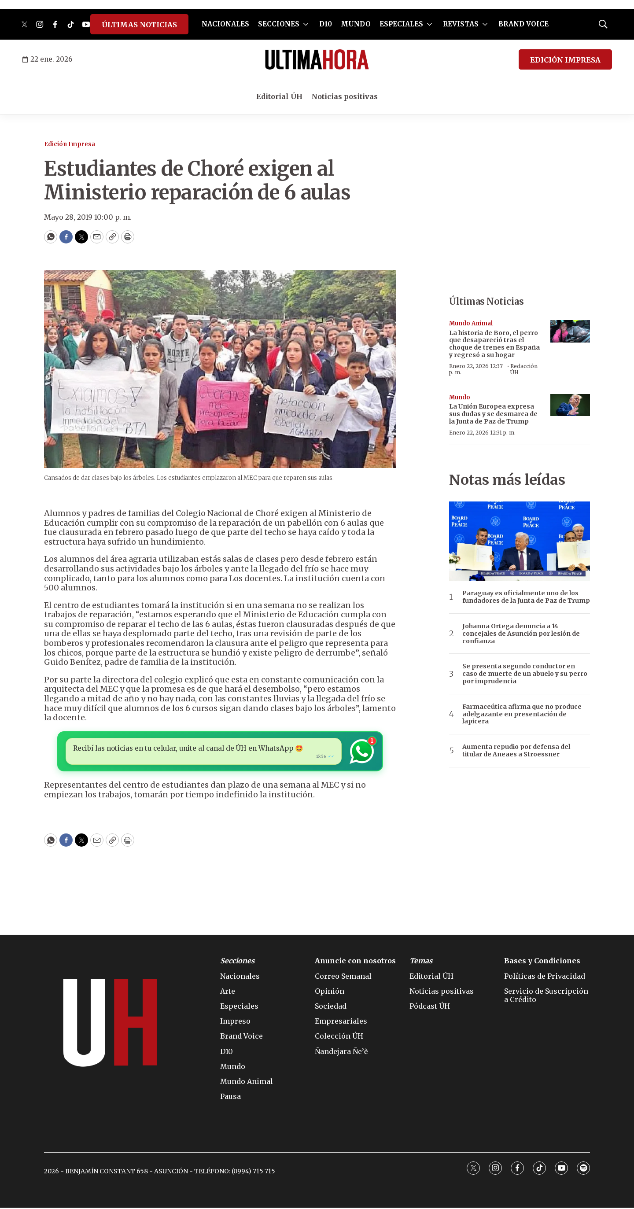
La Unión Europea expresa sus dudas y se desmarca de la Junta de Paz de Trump (493, 413)
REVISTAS (461, 24)
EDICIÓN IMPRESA (565, 59)
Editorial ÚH (279, 96)
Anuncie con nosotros (355, 962)
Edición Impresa (69, 144)
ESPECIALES (401, 24)
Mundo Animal (471, 323)
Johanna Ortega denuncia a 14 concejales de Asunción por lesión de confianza (521, 634)
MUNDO (356, 24)
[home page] (317, 59)
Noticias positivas (344, 96)
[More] (305, 24)
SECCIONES (278, 24)
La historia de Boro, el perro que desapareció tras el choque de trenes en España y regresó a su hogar (494, 344)
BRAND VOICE (523, 24)
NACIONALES (225, 24)
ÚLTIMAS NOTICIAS (139, 24)
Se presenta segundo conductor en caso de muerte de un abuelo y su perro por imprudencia (524, 674)
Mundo (459, 397)
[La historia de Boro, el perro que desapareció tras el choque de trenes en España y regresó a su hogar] (570, 331)
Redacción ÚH (524, 369)
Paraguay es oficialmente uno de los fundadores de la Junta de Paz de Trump (526, 597)
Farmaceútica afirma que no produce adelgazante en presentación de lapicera (522, 714)
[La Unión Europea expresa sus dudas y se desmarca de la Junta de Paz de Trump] (570, 405)
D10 (325, 24)
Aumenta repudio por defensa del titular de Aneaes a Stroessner (516, 750)
